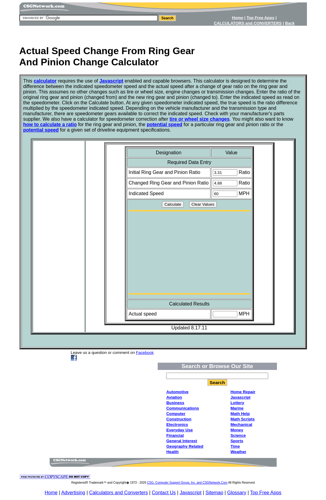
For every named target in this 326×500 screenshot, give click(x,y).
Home (51, 492)
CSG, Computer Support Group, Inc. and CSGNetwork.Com (187, 482)
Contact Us (164, 492)
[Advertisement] (163, 33)
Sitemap (214, 492)
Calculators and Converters (118, 492)
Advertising (73, 492)
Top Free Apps (265, 492)
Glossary (236, 492)
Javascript (191, 492)
